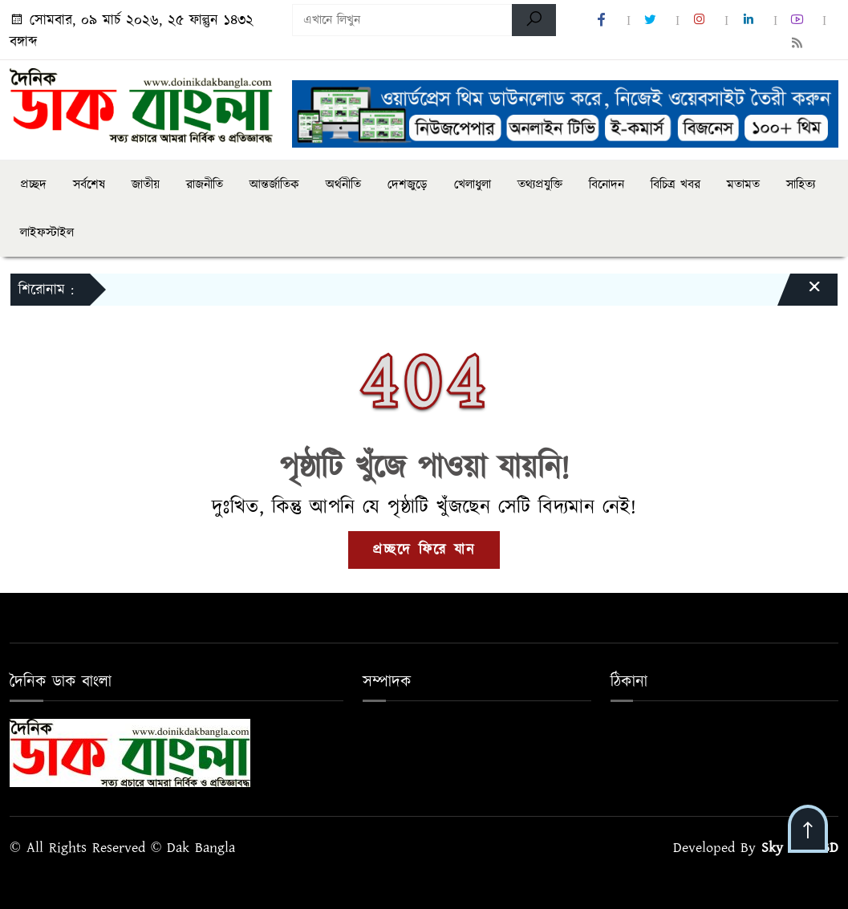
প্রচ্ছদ (33, 184)
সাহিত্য (800, 184)
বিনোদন (606, 184)
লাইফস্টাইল (47, 232)
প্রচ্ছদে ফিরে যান (424, 550)
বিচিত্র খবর (675, 184)
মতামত (743, 184)
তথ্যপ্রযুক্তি (539, 184)
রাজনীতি (204, 184)
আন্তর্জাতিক (274, 184)
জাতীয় (146, 184)
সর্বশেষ (89, 184)
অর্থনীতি (343, 184)
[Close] (800, 293)
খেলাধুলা (472, 184)
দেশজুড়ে (407, 184)
